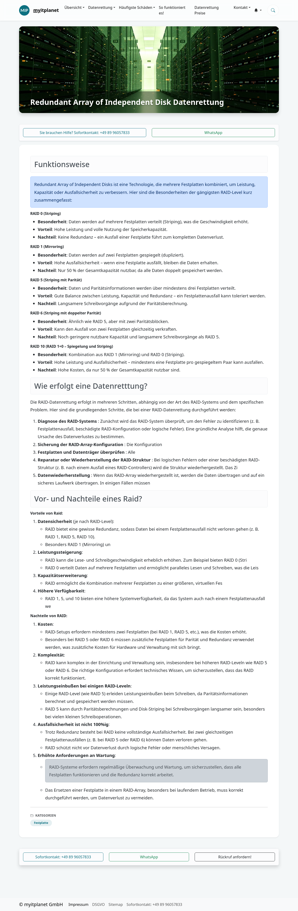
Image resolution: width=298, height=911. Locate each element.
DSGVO (98, 904)
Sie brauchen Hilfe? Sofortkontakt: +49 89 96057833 (84, 132)
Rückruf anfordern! (234, 856)
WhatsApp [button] (149, 856)
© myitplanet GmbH (41, 904)
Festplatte (41, 823)
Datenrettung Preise (206, 10)
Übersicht (73, 7)
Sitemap (115, 904)
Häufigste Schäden (135, 7)
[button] (258, 10)
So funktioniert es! (172, 10)
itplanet (46, 10)
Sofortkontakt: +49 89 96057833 (63, 856)
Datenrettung (100, 7)
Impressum (78, 904)
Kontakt (240, 7)
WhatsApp (213, 132)
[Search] (273, 10)
